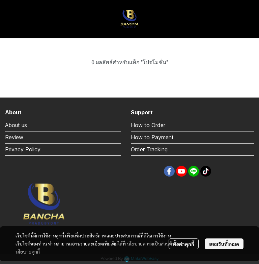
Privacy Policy (22, 149)
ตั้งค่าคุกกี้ (183, 244)
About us (16, 125)
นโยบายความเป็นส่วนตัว (150, 243)
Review (14, 137)
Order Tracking (149, 149)
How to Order (148, 125)
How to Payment (152, 137)
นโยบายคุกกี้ (28, 252)
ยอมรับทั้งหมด (224, 244)
